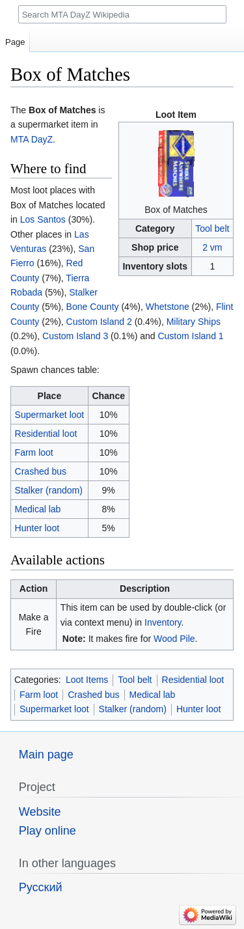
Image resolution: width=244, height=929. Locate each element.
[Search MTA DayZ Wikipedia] (122, 14)
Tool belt (212, 228)
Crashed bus (40, 471)
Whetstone (167, 306)
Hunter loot (37, 528)
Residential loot (46, 433)
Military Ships (194, 321)
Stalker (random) (49, 490)
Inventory (163, 622)
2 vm (212, 247)
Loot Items (87, 679)
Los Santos (43, 219)
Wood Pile (174, 638)
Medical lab (38, 509)
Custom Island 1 (190, 336)
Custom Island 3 (75, 336)
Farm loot (34, 452)
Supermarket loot (50, 414)
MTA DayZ (31, 139)
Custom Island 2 (99, 321)
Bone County (92, 306)
